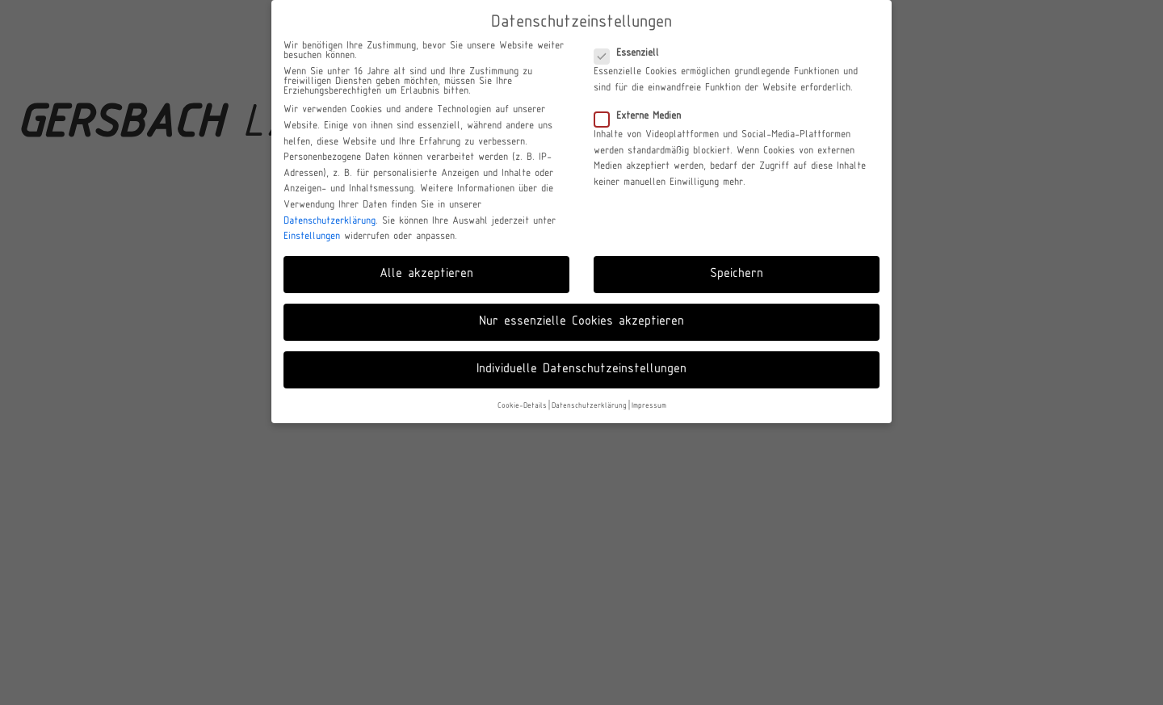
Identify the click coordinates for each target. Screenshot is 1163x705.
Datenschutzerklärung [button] (589, 405)
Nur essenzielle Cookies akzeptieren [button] (581, 321)
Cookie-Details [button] (522, 405)
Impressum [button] (649, 405)
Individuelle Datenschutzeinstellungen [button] (581, 369)
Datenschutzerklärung (329, 221)
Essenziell (632, 53)
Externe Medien (642, 116)
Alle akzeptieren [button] (426, 273)
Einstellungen (311, 236)
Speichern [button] (736, 273)
